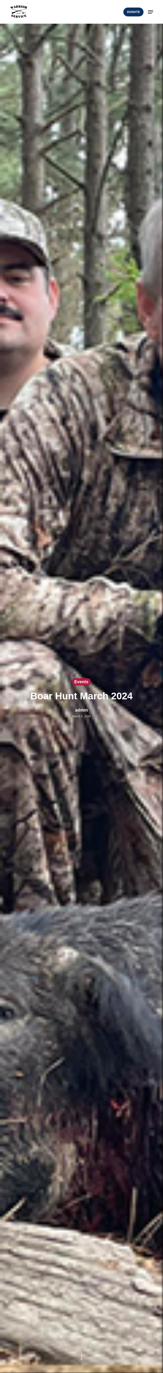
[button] (150, 12)
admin (81, 710)
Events (81, 681)
